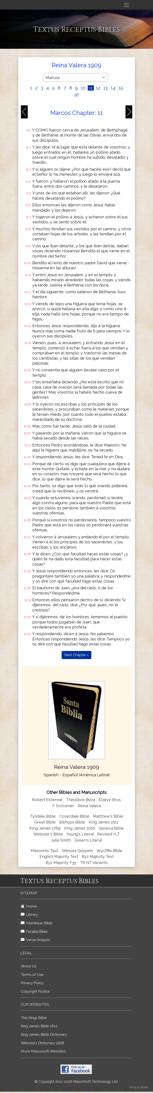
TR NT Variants (94, 862)
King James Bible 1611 (39, 1026)
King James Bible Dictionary (44, 1034)
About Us (28, 966)
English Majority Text (59, 856)
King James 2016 (79, 828)
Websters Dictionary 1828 (42, 1043)
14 (113, 88)
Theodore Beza (80, 799)
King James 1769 (44, 828)
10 (83, 88)
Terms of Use (32, 974)
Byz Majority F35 (61, 862)
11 (91, 88)
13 (105, 88)
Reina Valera (89, 805)
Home (29, 906)
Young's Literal (81, 834)
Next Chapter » (76, 655)
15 (121, 88)
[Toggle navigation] (126, 5)
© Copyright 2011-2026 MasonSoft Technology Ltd (76, 1082)
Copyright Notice (35, 991)
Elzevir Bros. (110, 799)
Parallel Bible (34, 931)
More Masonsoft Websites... (44, 1051)
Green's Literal (88, 840)
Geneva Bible (111, 828)
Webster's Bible (48, 834)
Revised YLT (108, 834)
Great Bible (45, 822)
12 (98, 88)
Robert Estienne (47, 799)
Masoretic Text (44, 850)
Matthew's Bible (108, 816)
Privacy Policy (32, 983)
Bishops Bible (72, 822)
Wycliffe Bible (109, 850)
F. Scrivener (63, 805)
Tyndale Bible (43, 816)
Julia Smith (61, 840)
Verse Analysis (35, 940)
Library (29, 914)
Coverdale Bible (74, 816)
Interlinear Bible (36, 923)
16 (76, 95)
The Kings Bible (34, 1018)
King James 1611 (104, 822)
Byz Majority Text (98, 856)
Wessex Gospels (77, 850)
